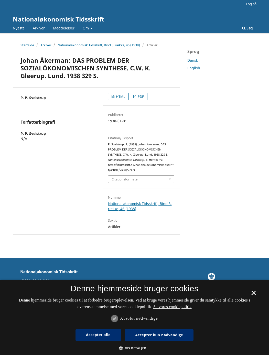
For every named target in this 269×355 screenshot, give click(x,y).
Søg (247, 28)
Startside (27, 45)
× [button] (253, 294)
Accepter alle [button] (98, 334)
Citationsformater (125, 179)
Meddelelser (63, 28)
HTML (120, 96)
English (193, 68)
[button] (134, 348)
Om (86, 28)
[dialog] (134, 317)
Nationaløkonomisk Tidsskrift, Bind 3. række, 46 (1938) (99, 45)
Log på (251, 4)
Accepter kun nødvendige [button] (159, 334)
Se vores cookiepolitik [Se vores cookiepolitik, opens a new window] (172, 307)
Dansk (192, 60)
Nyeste (19, 28)
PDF (140, 96)
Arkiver (39, 28)
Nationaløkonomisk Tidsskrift (58, 19)
